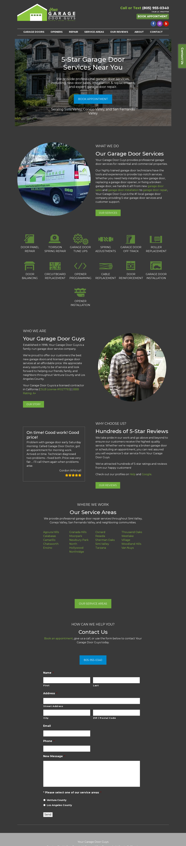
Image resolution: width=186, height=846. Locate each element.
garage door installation (123, 190)
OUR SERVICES (108, 212)
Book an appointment (58, 638)
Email (47, 725)
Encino (47, 547)
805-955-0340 (93, 660)
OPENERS (57, 31)
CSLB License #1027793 (54, 389)
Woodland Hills (131, 543)
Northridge (76, 551)
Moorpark (75, 536)
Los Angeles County (59, 805)
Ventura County (56, 800)
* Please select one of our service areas (72, 792)
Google (146, 474)
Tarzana (100, 547)
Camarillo (49, 540)
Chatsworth (51, 543)
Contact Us (182, 56)
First (46, 685)
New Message (54, 756)
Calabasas (49, 536)
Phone (49, 741)
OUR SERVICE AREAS (93, 603)
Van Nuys (127, 547)
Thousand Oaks (131, 532)
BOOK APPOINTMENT (93, 99)
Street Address (53, 706)
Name (48, 672)
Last (96, 685)
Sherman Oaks (105, 540)
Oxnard (100, 532)
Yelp (132, 474)
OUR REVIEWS (119, 31)
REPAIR (73, 31)
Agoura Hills (51, 532)
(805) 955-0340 (155, 8)
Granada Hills (77, 532)
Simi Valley (102, 543)
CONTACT (156, 31)
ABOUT (139, 31)
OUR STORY (33, 404)
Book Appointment (153, 16)
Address (50, 693)
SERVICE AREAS (94, 31)
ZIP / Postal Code (104, 718)
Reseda (100, 536)
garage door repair (155, 190)
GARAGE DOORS (33, 31)
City (46, 718)
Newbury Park (79, 540)
